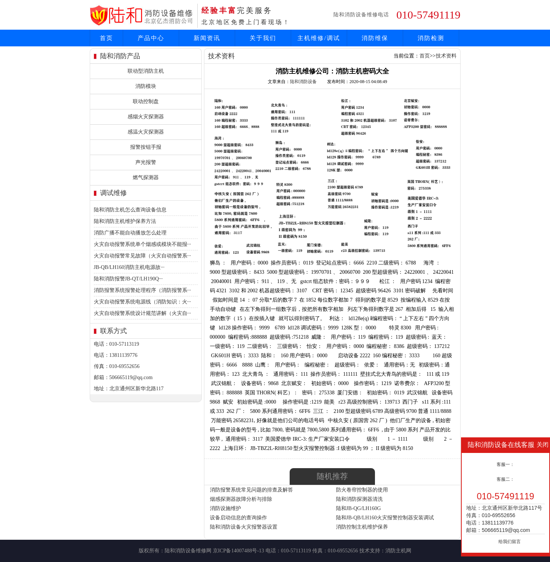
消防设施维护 (225, 508)
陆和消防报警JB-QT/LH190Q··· (128, 279)
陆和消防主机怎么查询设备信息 (130, 210)
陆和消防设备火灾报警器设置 (243, 527)
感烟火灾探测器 (146, 116)
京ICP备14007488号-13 (238, 550)
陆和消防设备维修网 (188, 550)
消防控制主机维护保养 (362, 527)
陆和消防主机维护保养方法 (125, 221)
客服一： (505, 464)
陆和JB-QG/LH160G (358, 508)
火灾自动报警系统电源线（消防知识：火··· (142, 302)
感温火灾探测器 (146, 132)
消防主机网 (398, 550)
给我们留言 (509, 541)
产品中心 (151, 38)
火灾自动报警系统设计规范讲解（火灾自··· (142, 313)
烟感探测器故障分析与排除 (241, 499)
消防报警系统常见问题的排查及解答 (251, 490)
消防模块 (145, 86)
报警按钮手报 (145, 147)
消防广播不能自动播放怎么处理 (130, 233)
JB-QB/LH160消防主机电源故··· (129, 267)
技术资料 (446, 56)
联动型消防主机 (146, 71)
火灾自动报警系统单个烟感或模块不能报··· (142, 244)
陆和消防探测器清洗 (359, 499)
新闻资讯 (207, 38)
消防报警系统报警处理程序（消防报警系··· (142, 290)
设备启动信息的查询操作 (238, 517)
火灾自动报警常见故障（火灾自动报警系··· (142, 256)
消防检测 (431, 38)
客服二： (505, 479)
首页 (106, 38)
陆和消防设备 (303, 81)
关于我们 (263, 38)
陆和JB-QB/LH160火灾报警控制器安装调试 (385, 517)
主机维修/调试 (318, 38)
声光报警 (145, 162)
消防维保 (375, 38)
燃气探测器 (146, 177)
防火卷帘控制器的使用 (362, 490)
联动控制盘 (146, 101)
